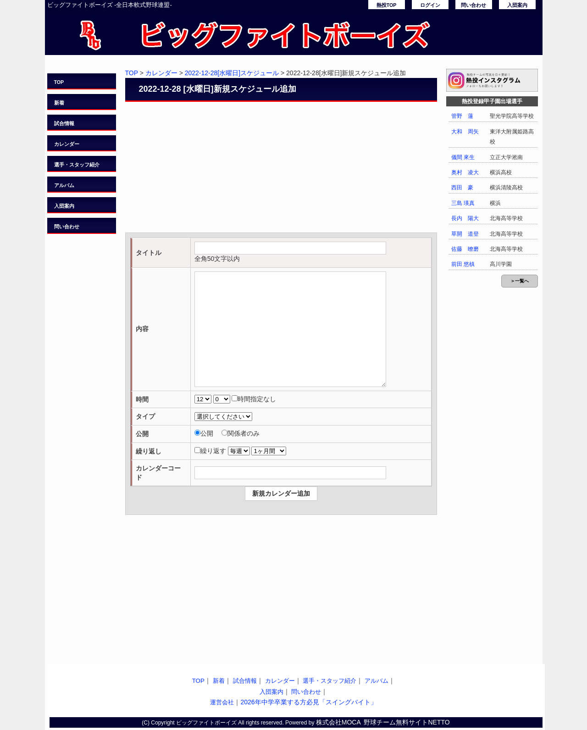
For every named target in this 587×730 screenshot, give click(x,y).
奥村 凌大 (465, 172)
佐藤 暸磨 (465, 249)
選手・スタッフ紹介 (77, 164)
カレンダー (66, 144)
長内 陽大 (465, 218)
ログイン (430, 5)
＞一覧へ (519, 280)
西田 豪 (462, 187)
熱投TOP (387, 5)
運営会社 (222, 702)
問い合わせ (473, 5)
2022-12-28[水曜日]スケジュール (232, 73)
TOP (59, 82)
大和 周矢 (465, 131)
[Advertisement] (281, 168)
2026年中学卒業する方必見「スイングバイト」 (308, 702)
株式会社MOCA (338, 722)
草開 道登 (465, 234)
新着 (59, 102)
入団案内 (517, 5)
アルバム (64, 185)
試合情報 (64, 123)
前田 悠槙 (463, 264)
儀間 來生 (463, 157)
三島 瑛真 (463, 203)
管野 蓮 (462, 116)
